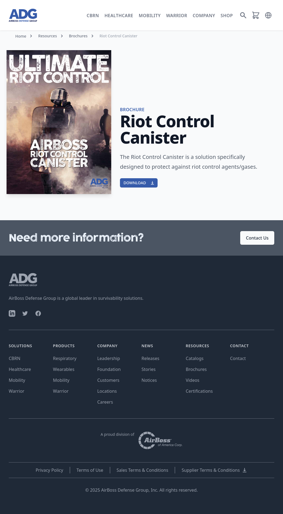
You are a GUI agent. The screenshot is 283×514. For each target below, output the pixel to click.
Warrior (176, 16)
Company (204, 16)
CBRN (93, 16)
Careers (105, 402)
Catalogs (194, 358)
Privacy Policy (49, 470)
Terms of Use (90, 470)
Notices (149, 380)
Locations (107, 391)
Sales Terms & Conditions (142, 470)
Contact (238, 358)
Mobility (150, 16)
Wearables (63, 369)
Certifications (199, 391)
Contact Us (257, 238)
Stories (149, 369)
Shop (227, 16)
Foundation (109, 369)
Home (20, 36)
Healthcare (118, 16)
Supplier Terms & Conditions (214, 470)
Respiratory (64, 358)
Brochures (78, 35)
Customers (108, 380)
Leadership (108, 358)
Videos (192, 380)
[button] (268, 15)
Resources (47, 35)
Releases (150, 358)
